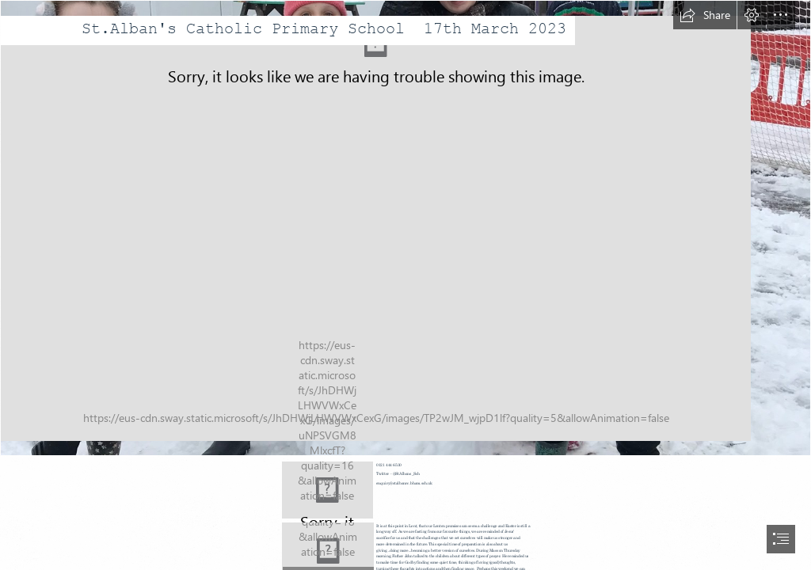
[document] (405, 285)
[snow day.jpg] (405, 228)
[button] (705, 15)
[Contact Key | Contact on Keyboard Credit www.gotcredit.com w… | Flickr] (327, 490)
